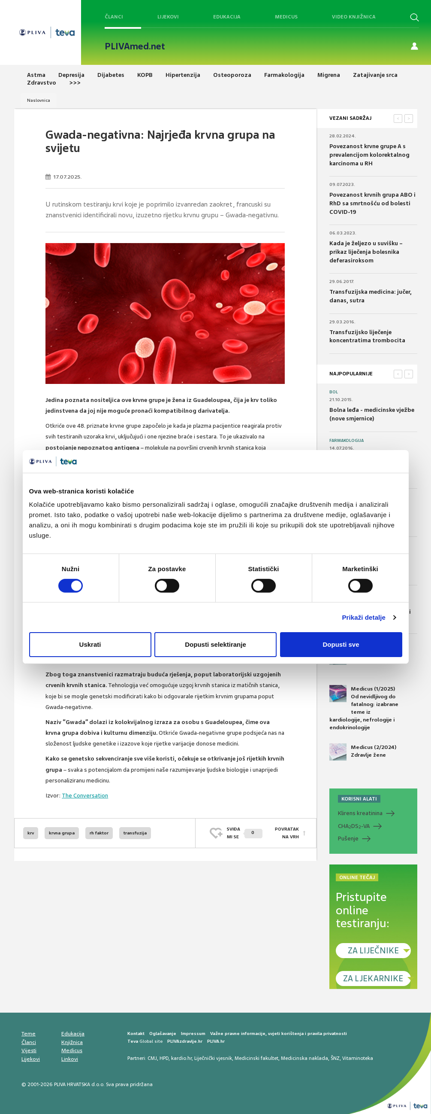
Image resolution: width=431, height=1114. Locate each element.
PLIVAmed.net (135, 46)
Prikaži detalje (364, 617)
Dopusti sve (340, 644)
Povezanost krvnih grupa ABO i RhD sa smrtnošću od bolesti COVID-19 (372, 203)
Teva (132, 1041)
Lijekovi (168, 17)
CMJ (152, 1058)
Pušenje (348, 838)
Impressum (193, 1033)
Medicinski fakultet (256, 1058)
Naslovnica (38, 100)
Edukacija (227, 17)
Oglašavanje (162, 1033)
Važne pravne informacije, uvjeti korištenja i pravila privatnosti (278, 1033)
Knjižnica (72, 1042)
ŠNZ (335, 1058)
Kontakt (136, 1033)
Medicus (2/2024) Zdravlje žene (362, 752)
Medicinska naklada (304, 1058)
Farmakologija (346, 440)
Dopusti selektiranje (215, 644)
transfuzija (135, 833)
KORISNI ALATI (359, 799)
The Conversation (85, 795)
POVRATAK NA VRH (287, 833)
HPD (164, 1058)
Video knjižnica (354, 17)
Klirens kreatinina (360, 813)
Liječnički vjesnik (213, 1058)
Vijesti (28, 1050)
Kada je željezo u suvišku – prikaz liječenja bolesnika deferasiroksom (366, 252)
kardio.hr (181, 1058)
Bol (333, 392)
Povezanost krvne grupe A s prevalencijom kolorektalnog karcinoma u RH (369, 155)
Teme (28, 1033)
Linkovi (69, 1059)
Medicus (286, 17)
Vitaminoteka (357, 1058)
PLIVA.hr (216, 1041)
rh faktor (99, 833)
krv (30, 833)
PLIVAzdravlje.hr (184, 1041)
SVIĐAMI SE (244, 833)
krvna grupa (62, 833)
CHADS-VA (354, 826)
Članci (114, 17)
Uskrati (90, 644)
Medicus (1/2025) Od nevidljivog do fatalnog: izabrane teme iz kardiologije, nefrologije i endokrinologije (363, 708)
